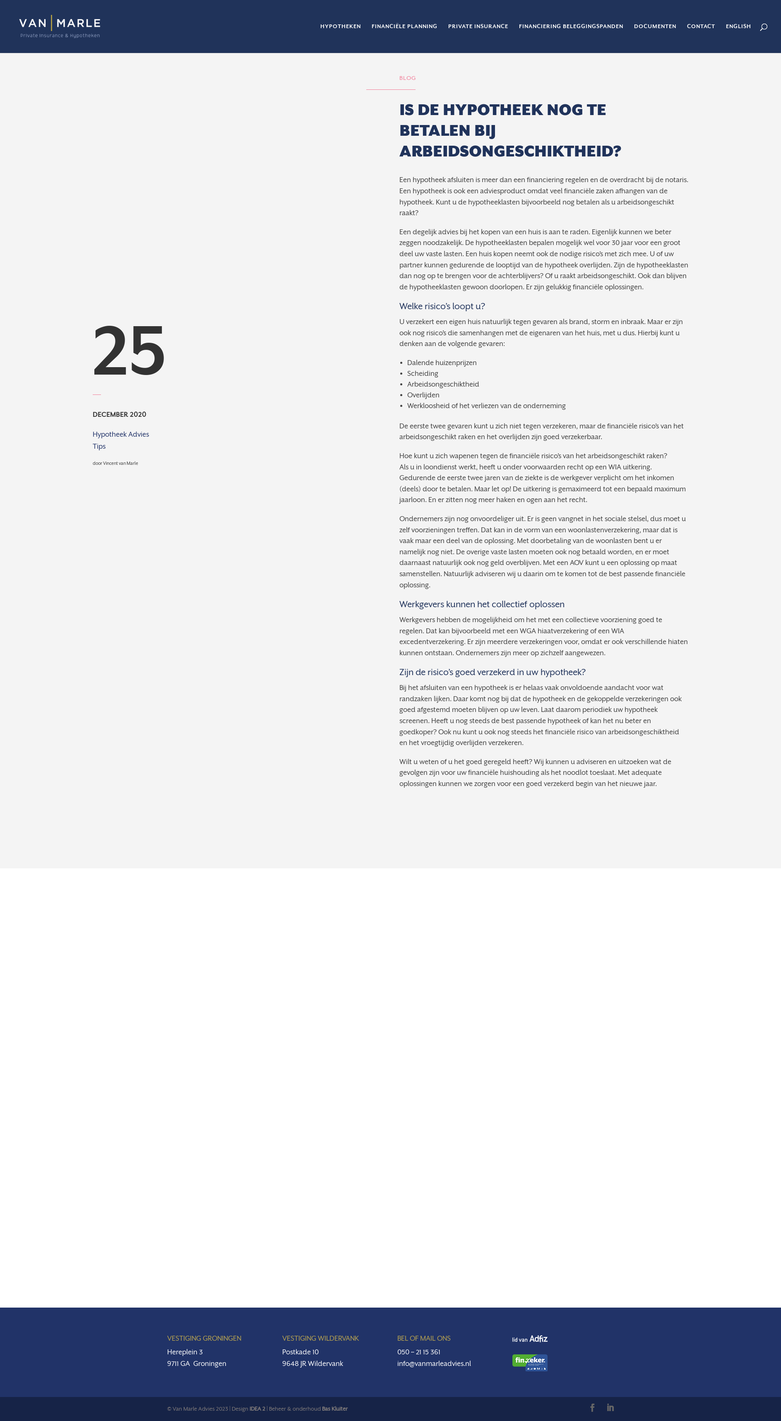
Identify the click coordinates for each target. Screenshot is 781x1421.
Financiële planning (404, 26)
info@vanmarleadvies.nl (434, 1364)
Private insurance (478, 26)
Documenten (655, 26)
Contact (701, 26)
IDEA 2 (257, 1409)
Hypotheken (340, 26)
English (738, 26)
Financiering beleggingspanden (571, 26)
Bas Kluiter (335, 1409)
